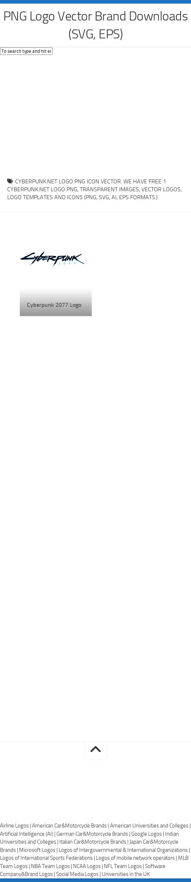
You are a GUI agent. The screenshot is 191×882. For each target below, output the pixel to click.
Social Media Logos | (79, 874)
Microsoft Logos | (39, 850)
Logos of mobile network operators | (137, 858)
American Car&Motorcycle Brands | (71, 825)
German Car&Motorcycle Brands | (93, 834)
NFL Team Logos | (124, 866)
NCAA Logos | (88, 866)
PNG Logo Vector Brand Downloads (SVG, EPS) (95, 25)
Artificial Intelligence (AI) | (28, 834)
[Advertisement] (95, 114)
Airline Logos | (16, 825)
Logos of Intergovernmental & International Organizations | (124, 850)
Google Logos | (148, 834)
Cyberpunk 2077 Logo (54, 304)
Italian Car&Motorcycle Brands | (94, 842)
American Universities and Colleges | (150, 825)
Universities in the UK (126, 874)
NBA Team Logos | (52, 866)
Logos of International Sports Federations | (48, 858)
